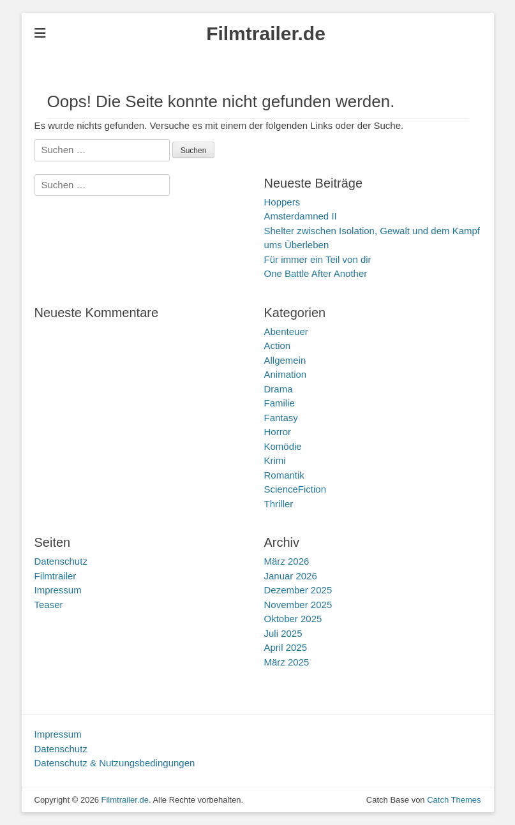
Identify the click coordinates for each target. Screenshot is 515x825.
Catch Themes (454, 800)
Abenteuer (286, 331)
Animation (285, 374)
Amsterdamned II (300, 216)
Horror (278, 431)
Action (277, 345)
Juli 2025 (283, 633)
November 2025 (298, 604)
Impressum (58, 589)
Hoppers (282, 202)
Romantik (284, 475)
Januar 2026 (290, 575)
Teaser (48, 604)
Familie (279, 403)
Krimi (275, 460)
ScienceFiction (295, 489)
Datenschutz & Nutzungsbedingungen (114, 762)
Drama (278, 388)
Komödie (283, 446)
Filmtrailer (55, 575)
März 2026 (287, 561)
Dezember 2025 (298, 589)
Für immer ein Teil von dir (317, 259)
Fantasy (281, 417)
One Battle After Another (316, 273)
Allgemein (285, 360)
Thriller (279, 503)
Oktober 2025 (293, 618)
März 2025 (287, 662)
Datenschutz (60, 561)
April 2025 (286, 647)
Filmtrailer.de (265, 33)
